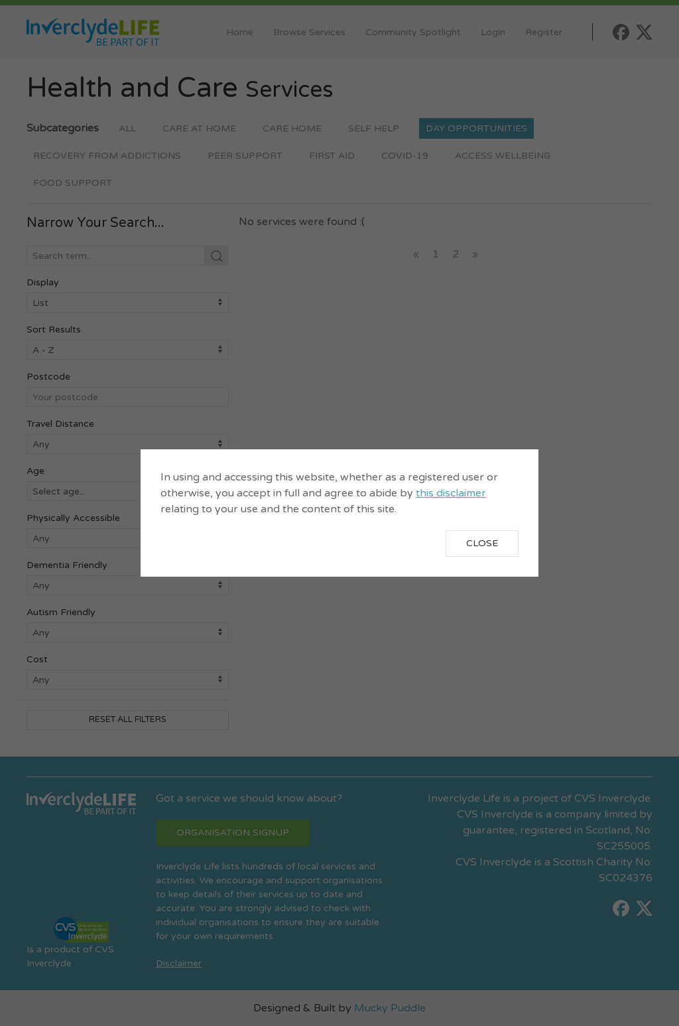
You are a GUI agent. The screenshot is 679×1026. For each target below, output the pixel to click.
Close (482, 543)
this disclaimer (451, 493)
